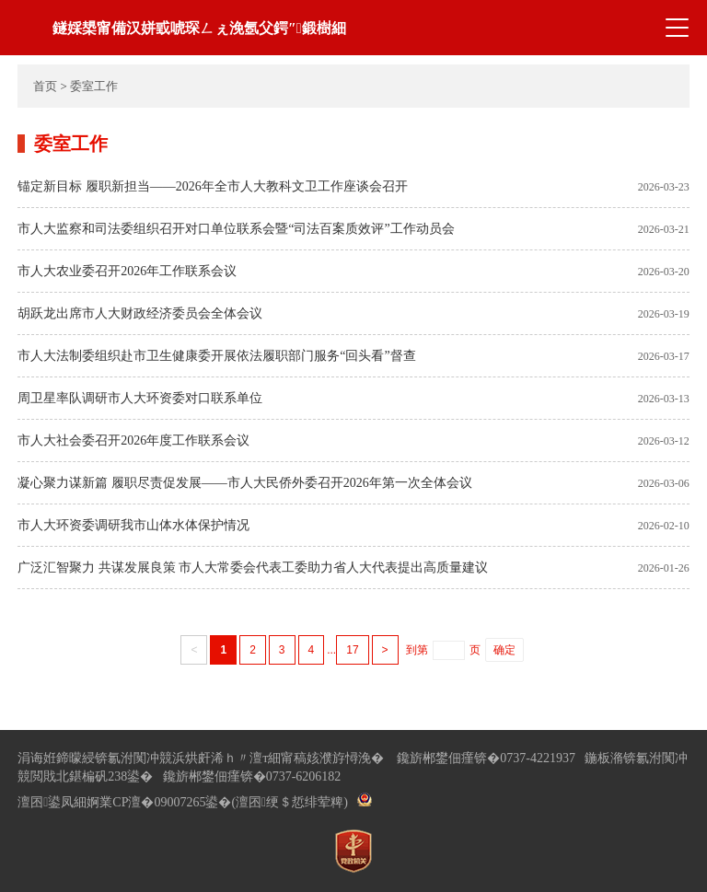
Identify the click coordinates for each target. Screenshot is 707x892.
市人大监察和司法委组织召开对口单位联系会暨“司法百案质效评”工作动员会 (235, 229)
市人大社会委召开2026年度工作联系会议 (133, 440)
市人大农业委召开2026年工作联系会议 (127, 271)
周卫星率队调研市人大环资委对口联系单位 (139, 398)
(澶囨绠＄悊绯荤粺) (289, 802)
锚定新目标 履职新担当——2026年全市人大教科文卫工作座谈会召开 (212, 186)
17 (352, 649)
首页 (45, 86)
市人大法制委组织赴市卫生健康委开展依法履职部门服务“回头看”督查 (216, 356)
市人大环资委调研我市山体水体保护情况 (133, 525)
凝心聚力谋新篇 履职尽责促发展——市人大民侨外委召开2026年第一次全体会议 (244, 483)
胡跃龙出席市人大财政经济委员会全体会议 (139, 313)
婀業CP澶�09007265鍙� (159, 802)
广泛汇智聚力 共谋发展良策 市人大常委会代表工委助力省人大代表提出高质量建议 (252, 567)
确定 (504, 649)
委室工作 (94, 86)
